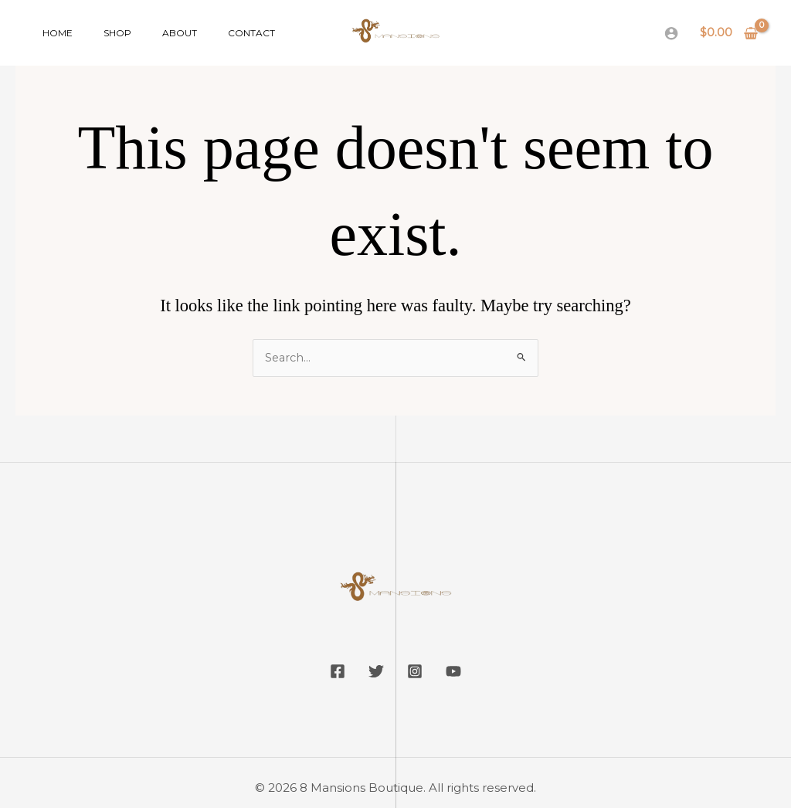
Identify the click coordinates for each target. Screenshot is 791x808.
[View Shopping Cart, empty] (729, 32)
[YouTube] (465, 672)
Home (51, 33)
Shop (99, 33)
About (148, 33)
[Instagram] (418, 672)
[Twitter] (372, 672)
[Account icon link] (671, 33)
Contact (208, 33)
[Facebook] (326, 672)
